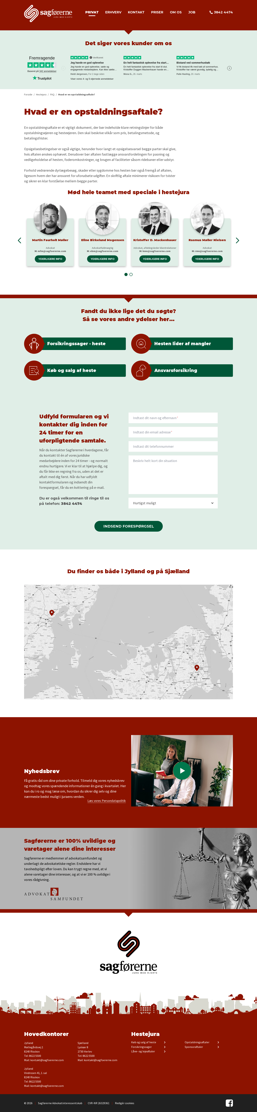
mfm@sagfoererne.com (52, 251)
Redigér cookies (124, 1103)
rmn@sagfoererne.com (209, 251)
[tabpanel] (50, 234)
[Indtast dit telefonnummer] (173, 446)
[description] (173, 474)
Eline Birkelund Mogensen (102, 240)
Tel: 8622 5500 (32, 1056)
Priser (157, 12)
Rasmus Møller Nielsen (207, 240)
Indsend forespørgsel (128, 526)
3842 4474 (223, 12)
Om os (176, 12)
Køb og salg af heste (143, 1042)
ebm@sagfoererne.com (104, 251)
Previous (19, 240)
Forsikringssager (141, 1047)
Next (229, 68)
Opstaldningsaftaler (197, 1042)
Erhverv (113, 12)
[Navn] (173, 418)
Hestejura (145, 1034)
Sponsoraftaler (194, 1047)
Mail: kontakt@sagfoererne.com (44, 1060)
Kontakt (136, 12)
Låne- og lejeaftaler (143, 1051)
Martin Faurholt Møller (50, 240)
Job (191, 12)
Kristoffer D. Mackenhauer (155, 240)
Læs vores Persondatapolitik (106, 801)
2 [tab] (131, 274)
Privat (92, 12)
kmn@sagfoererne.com (156, 251)
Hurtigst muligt (144, 503)
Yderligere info (50, 259)
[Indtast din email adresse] (173, 432)
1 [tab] (126, 274)
